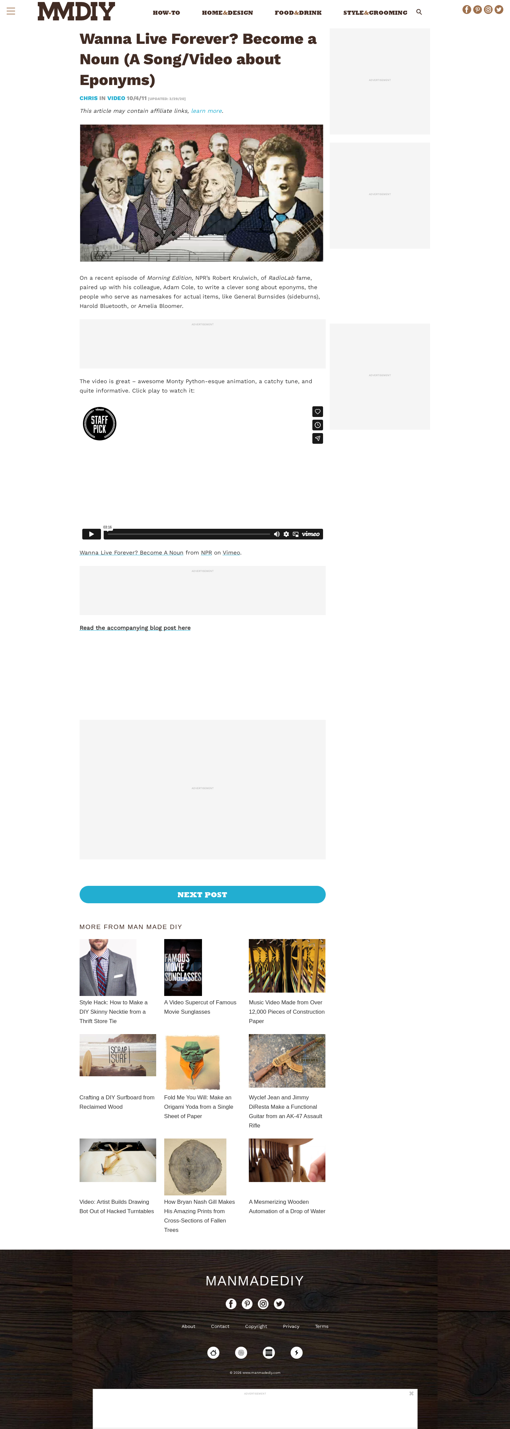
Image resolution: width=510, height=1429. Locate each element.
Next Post (202, 894)
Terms (321, 1326)
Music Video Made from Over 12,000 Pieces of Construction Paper (287, 1011)
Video (116, 98)
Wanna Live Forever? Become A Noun (132, 552)
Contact (220, 1326)
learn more (206, 110)
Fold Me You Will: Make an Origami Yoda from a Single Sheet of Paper (198, 1106)
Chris (89, 98)
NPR (206, 552)
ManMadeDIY (254, 1280)
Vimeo (231, 552)
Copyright (256, 1326)
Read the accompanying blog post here (135, 627)
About (188, 1326)
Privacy (291, 1326)
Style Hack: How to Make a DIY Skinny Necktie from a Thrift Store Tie (114, 1011)
